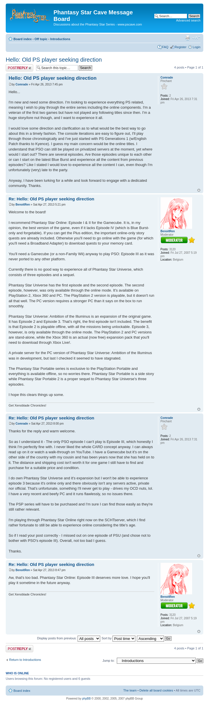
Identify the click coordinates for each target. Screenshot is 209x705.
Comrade (21, 84)
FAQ (165, 47)
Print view (187, 37)
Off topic (40, 39)
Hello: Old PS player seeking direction (54, 59)
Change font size (196, 37)
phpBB (86, 698)
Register (180, 47)
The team (130, 690)
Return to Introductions (25, 659)
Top (198, 190)
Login (196, 47)
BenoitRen (22, 204)
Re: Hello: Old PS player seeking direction (51, 198)
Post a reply (19, 67)
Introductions (60, 39)
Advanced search (188, 20)
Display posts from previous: (68, 638)
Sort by (118, 638)
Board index (22, 39)
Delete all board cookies (156, 690)
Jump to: (108, 660)
